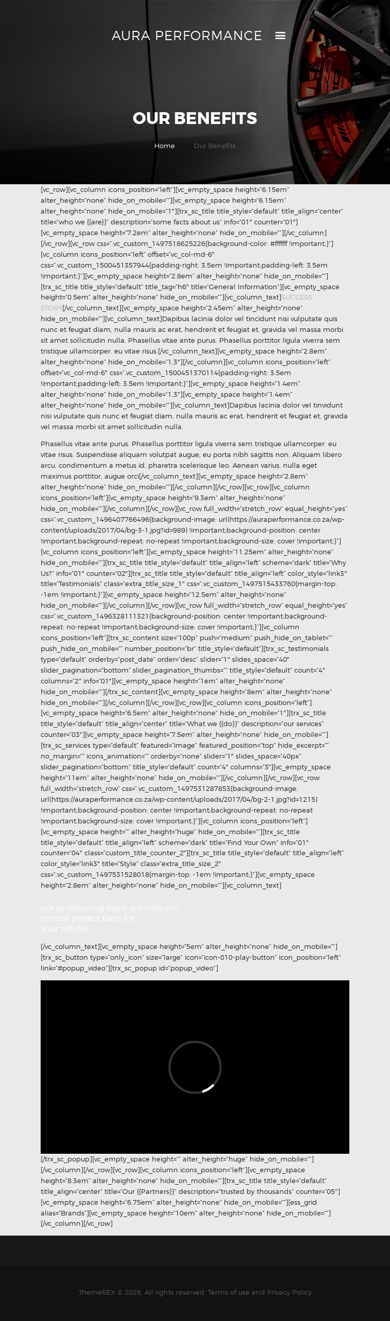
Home (164, 146)
